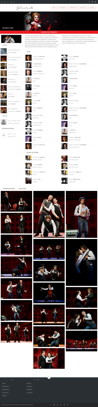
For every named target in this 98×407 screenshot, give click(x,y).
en (5, 1)
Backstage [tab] (22, 188)
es (1, 1)
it (8, 1)
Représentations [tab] (9, 188)
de (11, 1)
